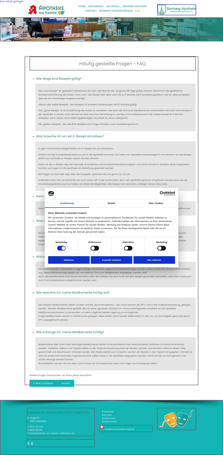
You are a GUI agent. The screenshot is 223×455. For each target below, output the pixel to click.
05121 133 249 (36, 426)
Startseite (109, 411)
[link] (95, 6)
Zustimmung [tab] (67, 203)
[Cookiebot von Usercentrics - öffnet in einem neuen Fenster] (162, 193)
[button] (43, 383)
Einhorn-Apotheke (135, 5)
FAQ (138, 9)
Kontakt (91, 9)
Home (82, 5)
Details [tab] (111, 203)
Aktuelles (113, 5)
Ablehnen (69, 260)
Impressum (110, 418)
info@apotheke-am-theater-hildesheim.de (51, 433)
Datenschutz (110, 421)
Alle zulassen (154, 260)
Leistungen (95, 5)
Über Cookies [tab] (156, 203)
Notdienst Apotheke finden (118, 429)
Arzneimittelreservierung (116, 9)
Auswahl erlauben (111, 260)
